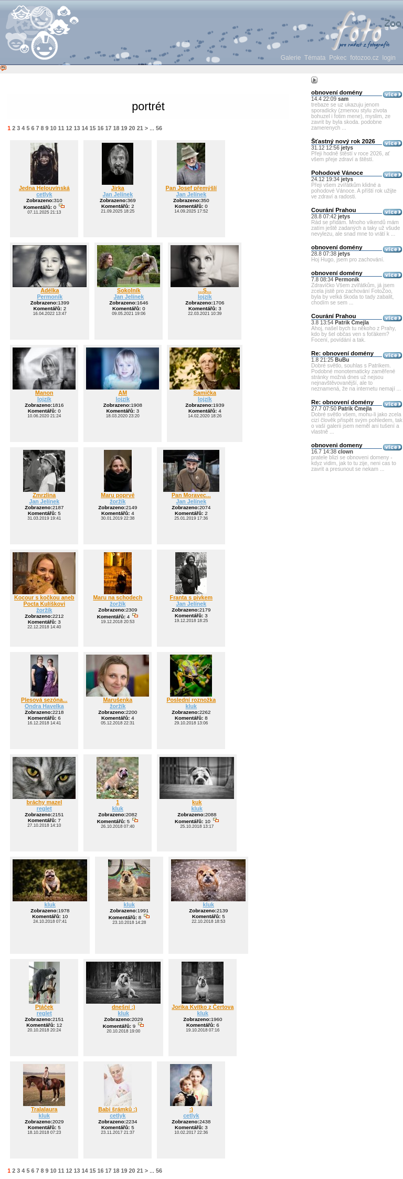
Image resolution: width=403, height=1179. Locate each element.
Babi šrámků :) (117, 1109)
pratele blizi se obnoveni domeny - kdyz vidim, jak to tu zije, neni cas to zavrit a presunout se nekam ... (353, 463)
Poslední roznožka (191, 700)
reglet (44, 808)
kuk (197, 802)
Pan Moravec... (191, 495)
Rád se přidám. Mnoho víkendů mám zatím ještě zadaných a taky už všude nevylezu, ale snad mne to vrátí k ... (355, 228)
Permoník (49, 296)
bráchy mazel (44, 802)
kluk (191, 706)
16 (101, 128)
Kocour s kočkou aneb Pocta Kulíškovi (44, 600)
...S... (204, 290)
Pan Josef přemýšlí (191, 188)
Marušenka (117, 700)
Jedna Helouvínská (44, 188)
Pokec (337, 57)
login (389, 57)
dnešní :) (123, 1007)
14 (85, 128)
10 (53, 128)
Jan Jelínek (117, 194)
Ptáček (44, 1007)
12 (69, 128)
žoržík (117, 501)
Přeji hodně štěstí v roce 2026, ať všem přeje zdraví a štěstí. (350, 156)
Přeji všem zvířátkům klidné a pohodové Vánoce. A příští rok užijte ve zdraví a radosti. (354, 190)
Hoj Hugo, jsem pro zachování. (347, 259)
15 (93, 128)
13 (77, 128)
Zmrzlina (44, 495)
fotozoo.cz (364, 57)
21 (140, 128)
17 (108, 128)
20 (132, 128)
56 (159, 128)
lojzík (205, 296)
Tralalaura (44, 1109)
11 (61, 128)
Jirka (117, 188)
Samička (205, 393)
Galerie (291, 57)
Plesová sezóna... (44, 700)
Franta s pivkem (191, 597)
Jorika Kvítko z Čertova (203, 1007)
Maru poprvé (117, 495)
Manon (44, 393)
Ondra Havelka (44, 706)
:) (191, 1109)
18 (116, 128)
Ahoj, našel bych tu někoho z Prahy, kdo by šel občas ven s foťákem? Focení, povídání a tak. (353, 334)
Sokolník (129, 290)
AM (123, 393)
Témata (315, 57)
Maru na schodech (117, 597)
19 (124, 128)
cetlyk (44, 194)
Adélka (49, 290)
